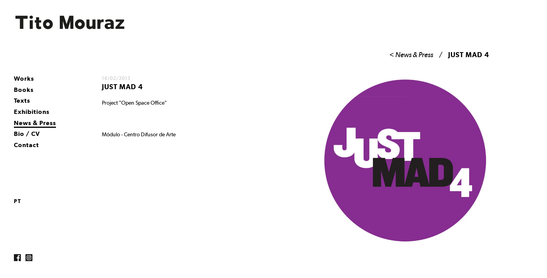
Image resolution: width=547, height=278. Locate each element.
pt (17, 201)
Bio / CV (27, 133)
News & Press (35, 123)
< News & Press (411, 55)
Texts (22, 100)
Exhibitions (31, 111)
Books (24, 89)
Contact (26, 145)
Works (24, 78)
